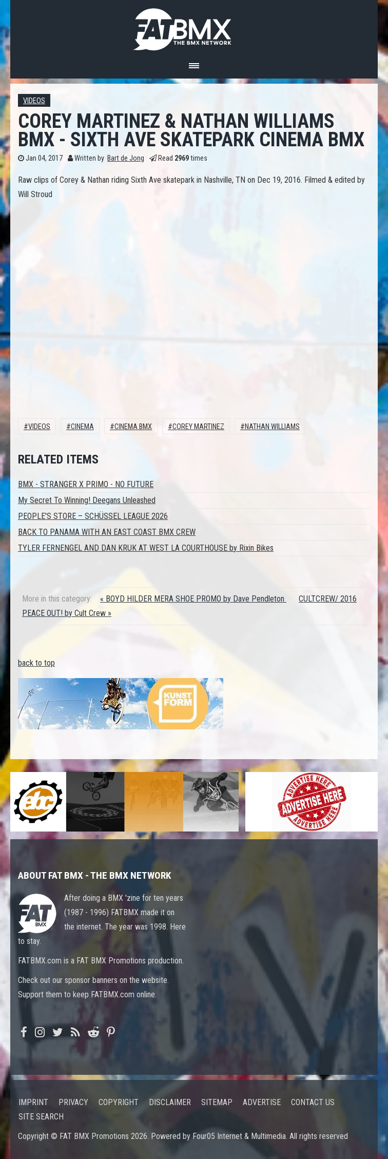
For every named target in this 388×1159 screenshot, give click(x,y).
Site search (41, 1117)
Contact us (313, 1102)
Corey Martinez (198, 426)
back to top (36, 663)
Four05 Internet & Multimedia (239, 1136)
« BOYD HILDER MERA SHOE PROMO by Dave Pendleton (193, 599)
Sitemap (216, 1102)
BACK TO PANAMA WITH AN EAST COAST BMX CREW (107, 532)
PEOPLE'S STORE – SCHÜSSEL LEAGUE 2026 (93, 516)
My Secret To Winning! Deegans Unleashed (87, 500)
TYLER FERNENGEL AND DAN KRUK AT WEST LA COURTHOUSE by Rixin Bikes (146, 548)
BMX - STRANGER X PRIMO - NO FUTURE (85, 484)
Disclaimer (170, 1102)
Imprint (33, 1102)
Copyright (119, 1102)
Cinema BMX (133, 426)
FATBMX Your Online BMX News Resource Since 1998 (194, 26)
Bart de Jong (125, 158)
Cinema (82, 426)
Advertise (262, 1102)
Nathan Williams (272, 426)
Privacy (73, 1102)
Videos (34, 100)
